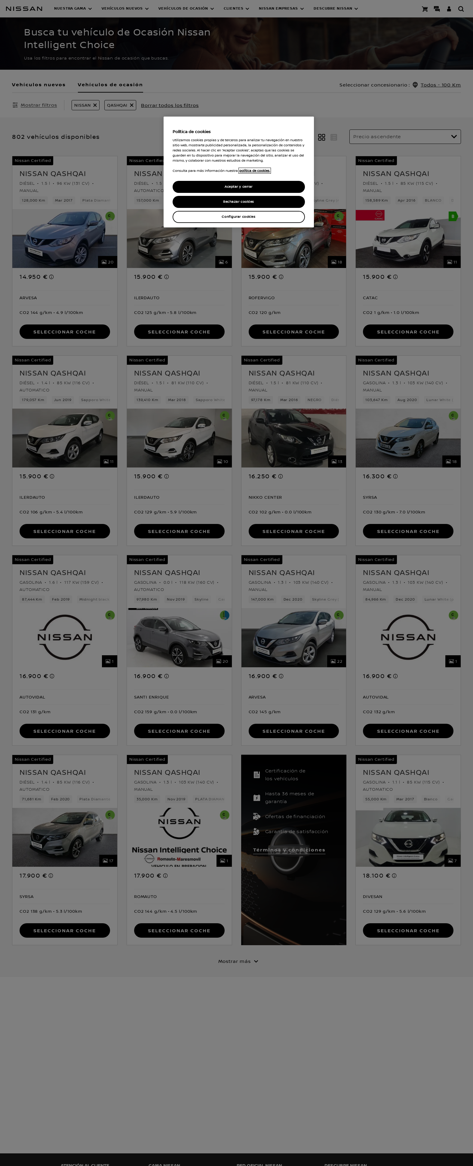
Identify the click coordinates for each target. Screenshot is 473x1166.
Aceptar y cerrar (239, 187)
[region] (239, 172)
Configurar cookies (238, 217)
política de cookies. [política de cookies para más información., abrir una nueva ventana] (254, 171)
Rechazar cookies (238, 202)
